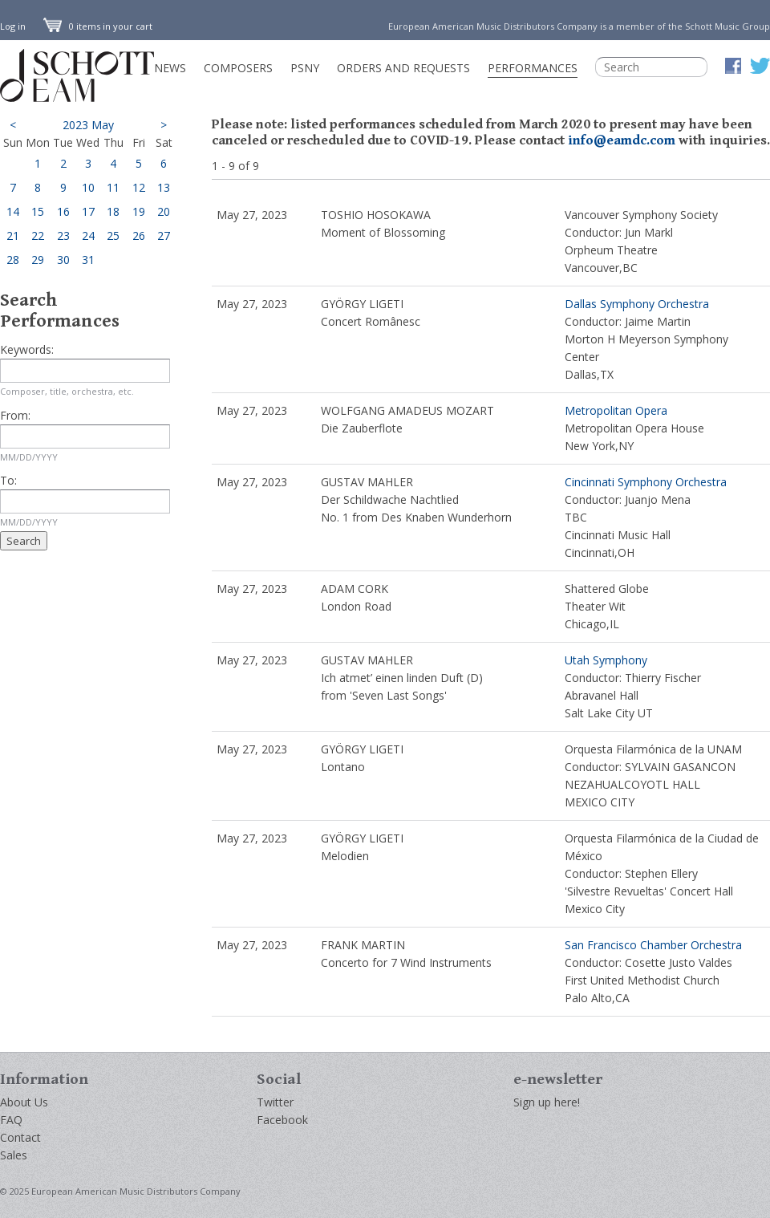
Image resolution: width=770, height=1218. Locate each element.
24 (88, 235)
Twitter (275, 1102)
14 (12, 211)
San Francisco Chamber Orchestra (653, 944)
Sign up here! (546, 1102)
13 (163, 187)
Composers (238, 67)
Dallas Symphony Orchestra (637, 303)
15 (37, 211)
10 (88, 187)
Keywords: (27, 349)
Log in (13, 26)
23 (63, 235)
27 (163, 235)
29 (37, 259)
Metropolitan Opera (616, 410)
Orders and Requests (403, 67)
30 (63, 259)
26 (138, 235)
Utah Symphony (606, 660)
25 (113, 235)
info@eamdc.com (621, 140)
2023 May (88, 124)
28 (12, 259)
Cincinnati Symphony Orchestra (646, 481)
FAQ (11, 1119)
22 (37, 235)
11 (113, 187)
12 (138, 187)
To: (8, 480)
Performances (533, 67)
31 (88, 259)
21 (12, 235)
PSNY (304, 67)
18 (113, 211)
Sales (13, 1155)
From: (15, 415)
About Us (24, 1102)
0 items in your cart (97, 26)
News (170, 67)
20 (163, 211)
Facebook (282, 1119)
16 (63, 211)
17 (88, 211)
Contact (20, 1137)
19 (138, 211)
